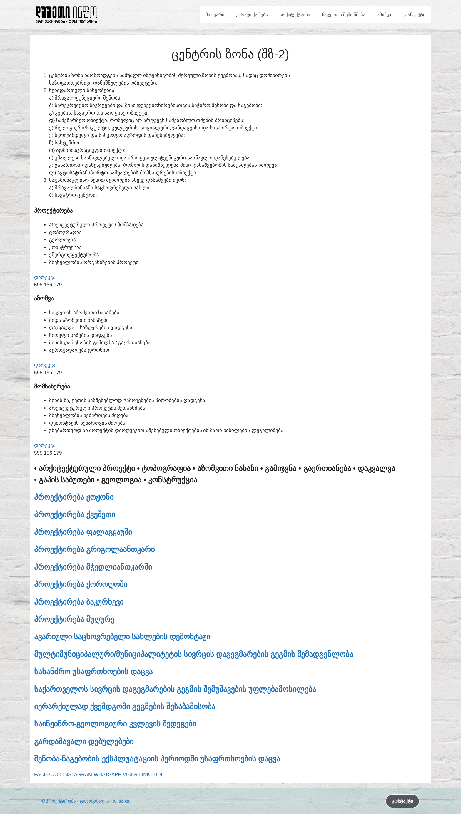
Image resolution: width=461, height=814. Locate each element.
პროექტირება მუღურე (74, 619)
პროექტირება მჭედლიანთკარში (93, 567)
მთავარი (215, 14)
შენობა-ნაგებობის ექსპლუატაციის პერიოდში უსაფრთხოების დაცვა (157, 759)
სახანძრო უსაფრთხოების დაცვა (93, 671)
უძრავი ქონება (252, 14)
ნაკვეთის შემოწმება (343, 14)
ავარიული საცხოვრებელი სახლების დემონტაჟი (122, 637)
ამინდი (384, 14)
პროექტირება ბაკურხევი (78, 602)
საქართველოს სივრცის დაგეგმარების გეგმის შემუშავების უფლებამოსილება (175, 689)
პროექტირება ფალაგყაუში (83, 532)
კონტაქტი (414, 14)
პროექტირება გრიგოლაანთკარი (94, 549)
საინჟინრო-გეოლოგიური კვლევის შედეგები (115, 724)
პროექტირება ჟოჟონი (73, 497)
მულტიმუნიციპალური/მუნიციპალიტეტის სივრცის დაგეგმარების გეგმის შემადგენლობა (193, 654)
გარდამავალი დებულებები (83, 741)
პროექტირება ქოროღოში (80, 584)
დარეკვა (45, 277)
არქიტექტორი (295, 14)
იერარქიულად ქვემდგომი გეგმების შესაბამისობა (124, 706)
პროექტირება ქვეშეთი (74, 514)
